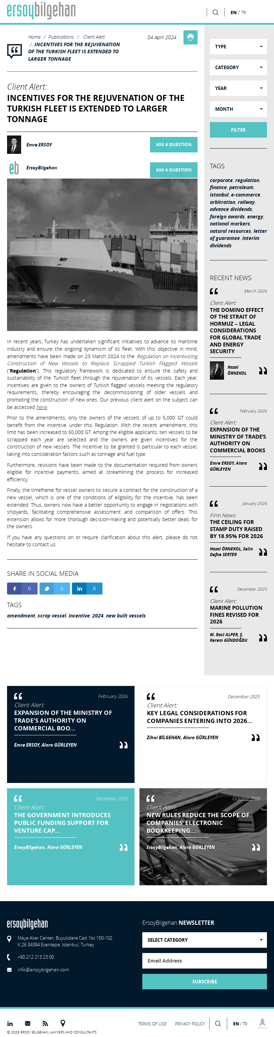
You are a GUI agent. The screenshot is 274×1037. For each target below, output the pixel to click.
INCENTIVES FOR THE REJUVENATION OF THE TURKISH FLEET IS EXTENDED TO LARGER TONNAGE (74, 51)
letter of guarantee (238, 235)
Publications (61, 37)
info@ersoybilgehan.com (43, 969)
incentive (79, 615)
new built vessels (126, 615)
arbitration (222, 202)
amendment (21, 615)
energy (255, 216)
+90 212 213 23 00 (36, 957)
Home (34, 37)
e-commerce (245, 194)
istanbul (219, 194)
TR (243, 13)
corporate (221, 180)
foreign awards (227, 216)
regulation (247, 180)
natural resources (230, 231)
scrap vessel (52, 615)
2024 (98, 615)
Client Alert (94, 37)
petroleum (241, 187)
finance (218, 187)
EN (234, 12)
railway (246, 202)
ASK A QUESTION (174, 144)
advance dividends (231, 209)
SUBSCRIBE (204, 981)
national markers (230, 223)
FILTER (238, 130)
